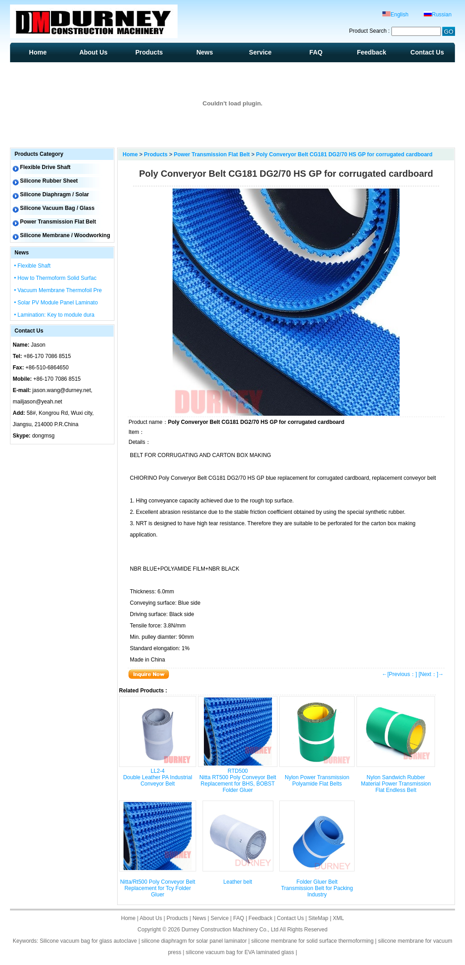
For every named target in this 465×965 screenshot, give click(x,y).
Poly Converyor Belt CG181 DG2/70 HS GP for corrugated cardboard (344, 154)
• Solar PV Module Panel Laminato (56, 302)
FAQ (315, 52)
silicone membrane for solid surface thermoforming (312, 941)
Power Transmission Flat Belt (212, 154)
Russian (437, 14)
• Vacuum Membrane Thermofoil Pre (58, 290)
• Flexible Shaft (32, 266)
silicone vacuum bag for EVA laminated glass (240, 952)
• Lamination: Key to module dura (54, 315)
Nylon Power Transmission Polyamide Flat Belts (317, 780)
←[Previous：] (399, 674)
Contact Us (427, 52)
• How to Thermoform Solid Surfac (55, 278)
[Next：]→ (431, 674)
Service (260, 52)
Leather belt (237, 882)
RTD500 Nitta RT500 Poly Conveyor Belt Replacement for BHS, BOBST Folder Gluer (237, 780)
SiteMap (318, 918)
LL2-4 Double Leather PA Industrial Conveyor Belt (157, 777)
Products (149, 52)
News (204, 52)
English (395, 14)
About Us (93, 52)
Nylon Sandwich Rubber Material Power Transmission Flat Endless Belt (396, 783)
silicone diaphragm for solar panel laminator (194, 941)
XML (338, 918)
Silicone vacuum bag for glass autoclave (88, 941)
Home (38, 52)
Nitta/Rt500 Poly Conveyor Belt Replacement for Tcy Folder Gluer (157, 888)
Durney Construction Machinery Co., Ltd (230, 929)
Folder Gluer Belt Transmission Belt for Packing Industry (317, 888)
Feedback (371, 52)
